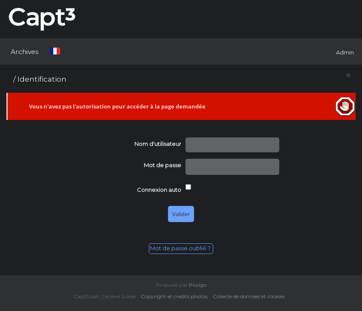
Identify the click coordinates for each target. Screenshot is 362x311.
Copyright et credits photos (176, 296)
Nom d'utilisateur (157, 143)
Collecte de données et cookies (251, 296)
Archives (24, 52)
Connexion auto (159, 189)
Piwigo (197, 285)
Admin (345, 52)
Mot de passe (162, 165)
